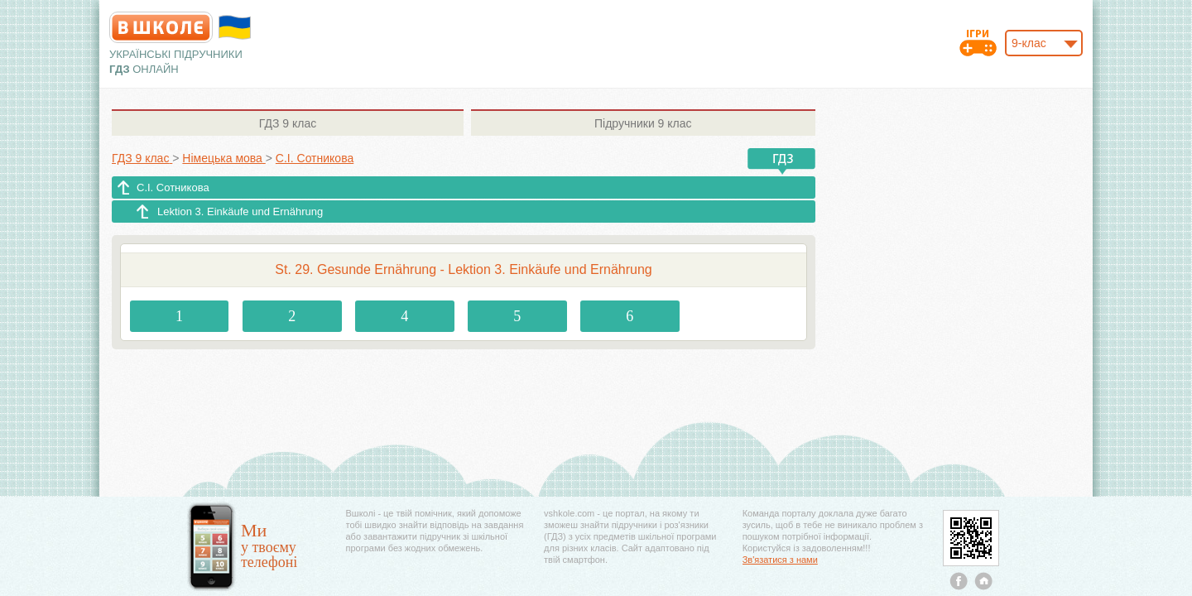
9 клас (287, 123)
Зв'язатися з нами (780, 560)
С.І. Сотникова (173, 187)
